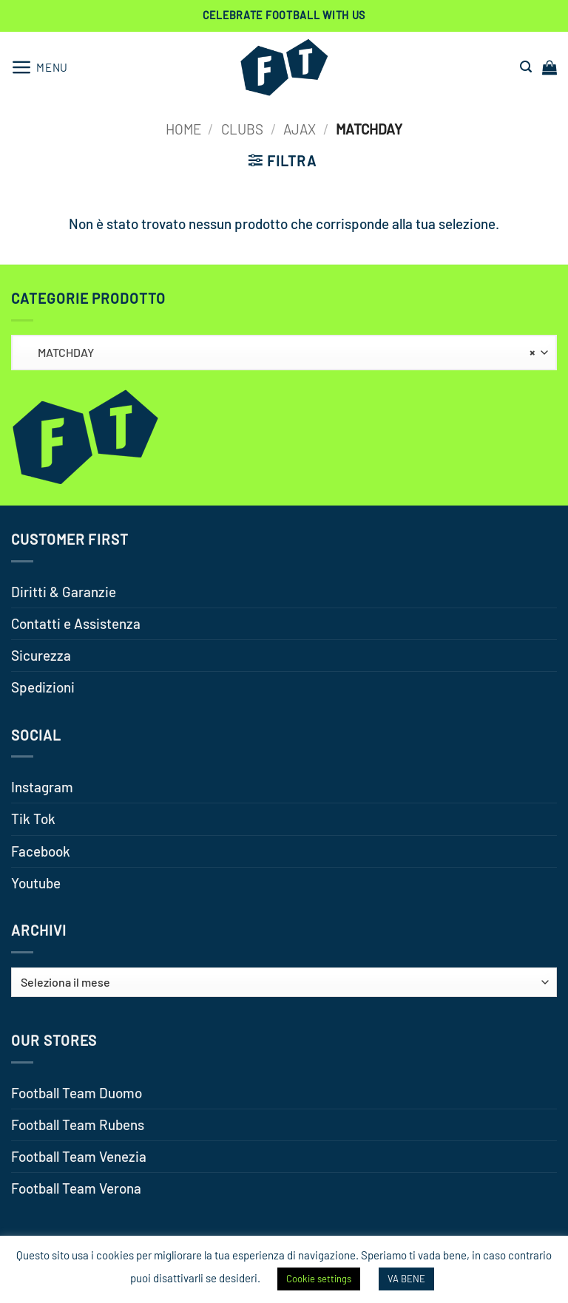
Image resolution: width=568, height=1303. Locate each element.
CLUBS (242, 128)
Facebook (40, 851)
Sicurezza (41, 655)
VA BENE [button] (406, 1279)
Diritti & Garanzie (63, 591)
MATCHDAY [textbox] (279, 352)
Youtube (36, 882)
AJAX (299, 128)
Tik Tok (33, 818)
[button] (39, 67)
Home (183, 128)
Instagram (42, 786)
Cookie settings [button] (318, 1279)
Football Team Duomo (76, 1092)
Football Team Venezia (78, 1156)
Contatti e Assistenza (76, 623)
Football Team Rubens (77, 1124)
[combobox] (284, 352)
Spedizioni (43, 686)
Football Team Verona (76, 1188)
